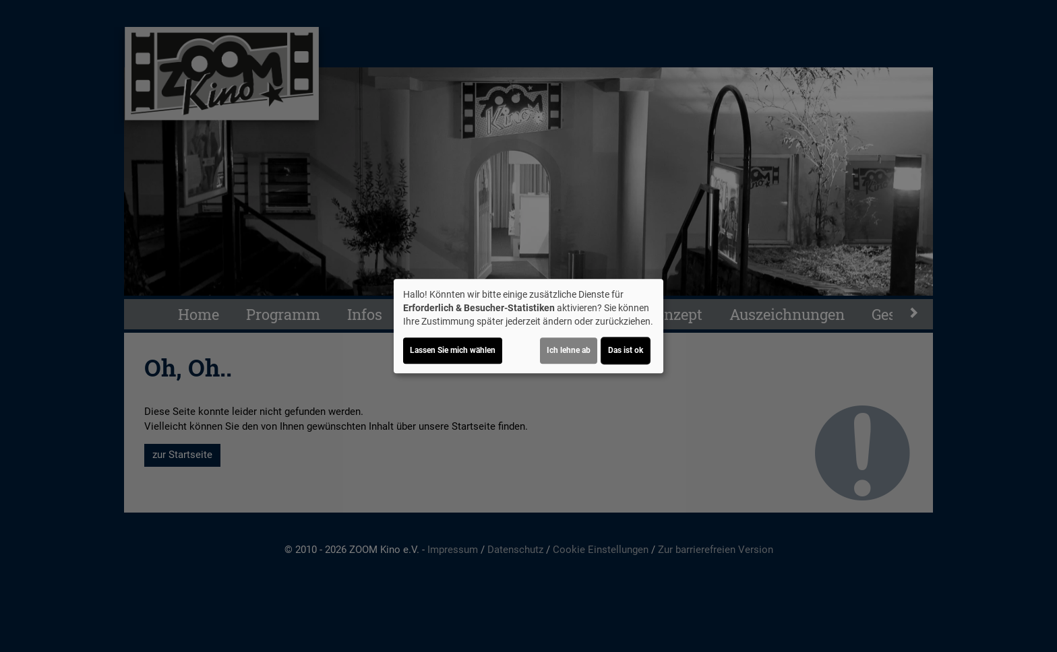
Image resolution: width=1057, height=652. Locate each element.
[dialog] (528, 326)
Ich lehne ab (569, 350)
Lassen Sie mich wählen (452, 350)
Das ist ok (625, 350)
